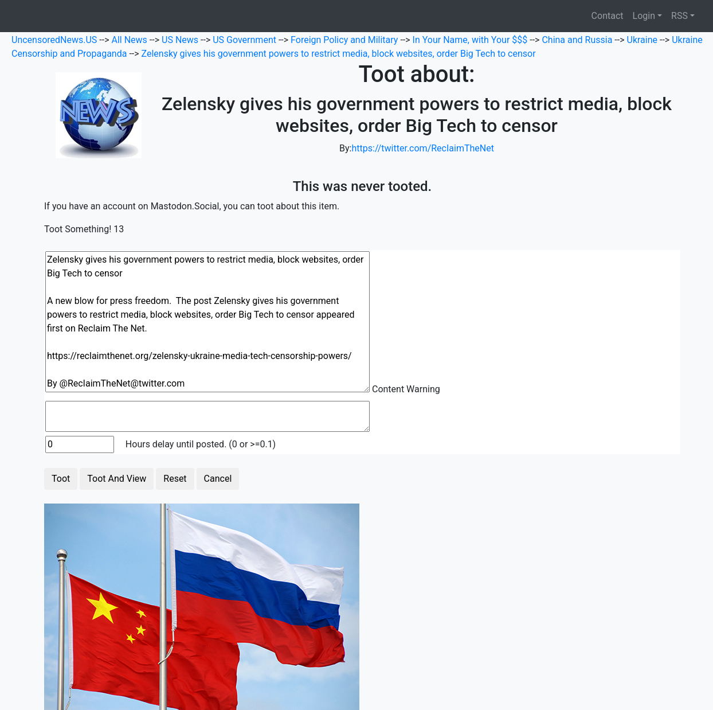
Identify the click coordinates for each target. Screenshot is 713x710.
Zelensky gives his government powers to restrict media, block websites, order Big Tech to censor (339, 53)
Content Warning (406, 389)
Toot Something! (77, 229)
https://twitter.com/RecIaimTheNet (422, 148)
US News (181, 39)
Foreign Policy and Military (345, 39)
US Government (246, 39)
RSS (679, 15)
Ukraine (643, 39)
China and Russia (578, 39)
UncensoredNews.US (55, 39)
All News (131, 39)
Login (644, 15)
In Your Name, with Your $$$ (471, 39)
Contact (607, 15)
